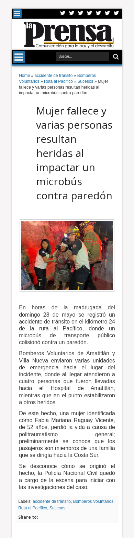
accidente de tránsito (52, 501)
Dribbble (107, 14)
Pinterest (116, 14)
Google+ (80, 14)
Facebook (71, 14)
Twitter (62, 14)
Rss (89, 14)
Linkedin (98, 14)
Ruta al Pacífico (32, 508)
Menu (17, 13)
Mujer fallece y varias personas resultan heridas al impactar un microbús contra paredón (74, 152)
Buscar (115, 57)
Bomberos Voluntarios (93, 501)
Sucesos (57, 508)
